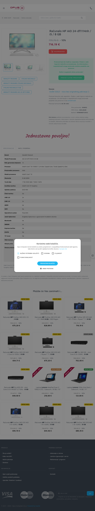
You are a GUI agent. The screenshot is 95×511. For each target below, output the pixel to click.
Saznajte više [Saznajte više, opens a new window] (63, 249)
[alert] (47, 255)
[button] (47, 269)
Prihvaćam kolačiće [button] (47, 263)
